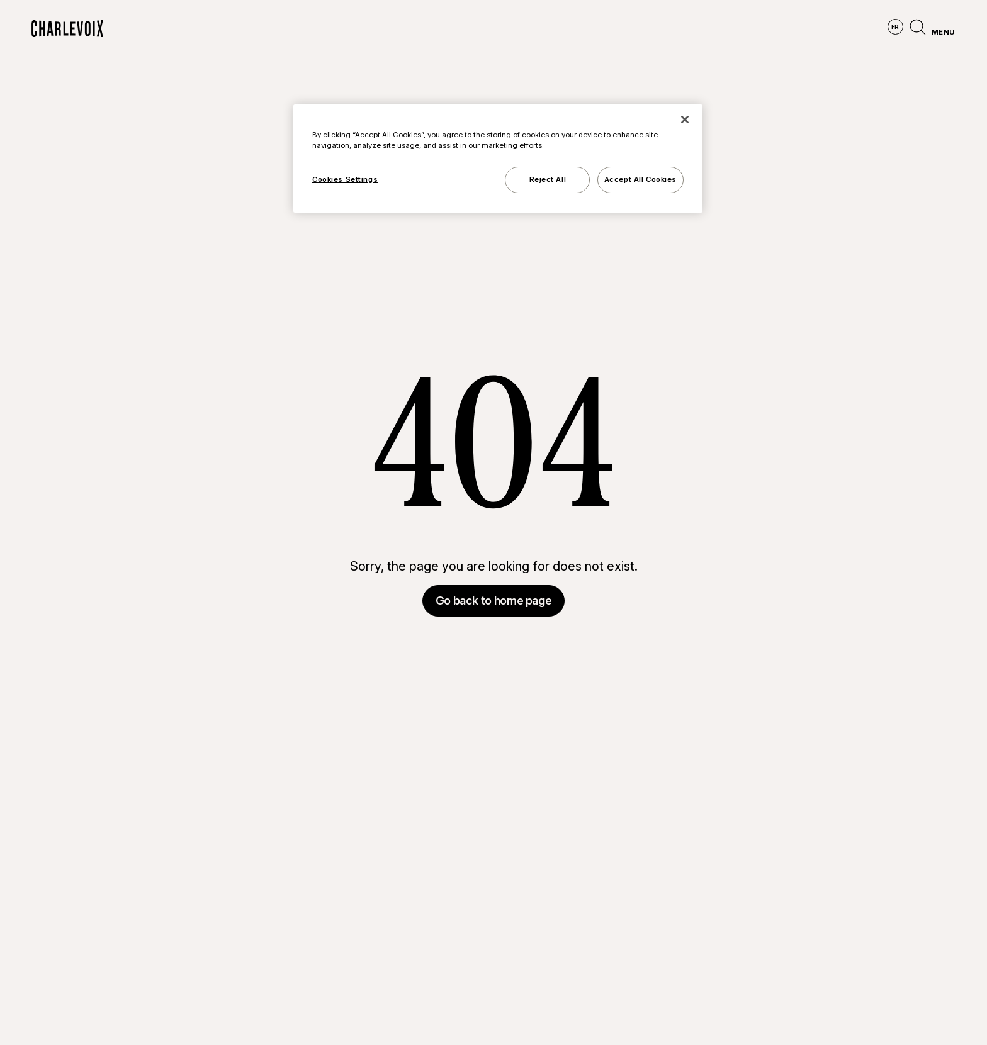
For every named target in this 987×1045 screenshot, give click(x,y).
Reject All (548, 179)
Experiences (573, 29)
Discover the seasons (471, 29)
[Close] (685, 119)
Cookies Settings (345, 179)
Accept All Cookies (640, 179)
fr (895, 26)
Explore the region (354, 29)
